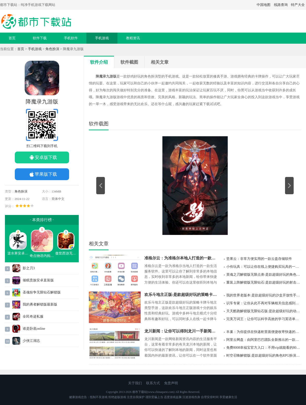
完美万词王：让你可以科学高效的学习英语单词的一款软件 (263, 319)
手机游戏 (102, 38)
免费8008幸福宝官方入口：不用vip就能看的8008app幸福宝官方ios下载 (263, 347)
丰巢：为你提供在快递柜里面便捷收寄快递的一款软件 (263, 332)
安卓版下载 (46, 157)
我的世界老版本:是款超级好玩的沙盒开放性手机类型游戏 (263, 295)
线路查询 (281, 5)
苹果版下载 (46, 174)
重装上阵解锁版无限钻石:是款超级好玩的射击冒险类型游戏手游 (263, 282)
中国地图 (263, 5)
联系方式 (153, 383)
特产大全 (298, 5)
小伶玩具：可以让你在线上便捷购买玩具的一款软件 (263, 267)
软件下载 (40, 38)
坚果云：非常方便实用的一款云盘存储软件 (259, 259)
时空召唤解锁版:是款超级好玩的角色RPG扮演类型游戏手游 (263, 355)
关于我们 (135, 383)
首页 (12, 38)
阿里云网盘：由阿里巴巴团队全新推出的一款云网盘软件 (263, 340)
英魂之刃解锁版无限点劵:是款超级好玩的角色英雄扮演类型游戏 (263, 274)
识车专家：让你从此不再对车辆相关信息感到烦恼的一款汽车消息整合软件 (263, 303)
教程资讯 (133, 38)
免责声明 (171, 383)
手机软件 (71, 38)
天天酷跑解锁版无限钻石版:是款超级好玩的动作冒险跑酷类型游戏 (263, 311)
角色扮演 (52, 49)
